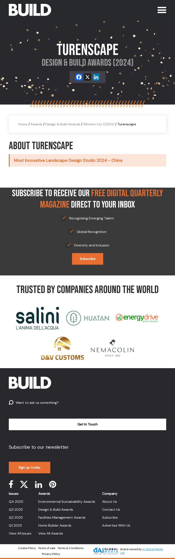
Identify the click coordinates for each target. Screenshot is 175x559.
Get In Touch (87, 424)
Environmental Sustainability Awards (66, 501)
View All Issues (20, 533)
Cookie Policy (27, 548)
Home (23, 124)
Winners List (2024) (98, 124)
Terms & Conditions (71, 548)
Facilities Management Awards (62, 517)
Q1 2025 (15, 525)
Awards (36, 124)
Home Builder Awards (54, 525)
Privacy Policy (51, 554)
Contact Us (111, 509)
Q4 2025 (16, 501)
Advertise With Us (116, 525)
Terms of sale (46, 548)
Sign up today (29, 467)
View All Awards (50, 533)
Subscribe (87, 259)
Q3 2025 (16, 509)
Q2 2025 (16, 517)
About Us (109, 501)
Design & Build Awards (62, 124)
